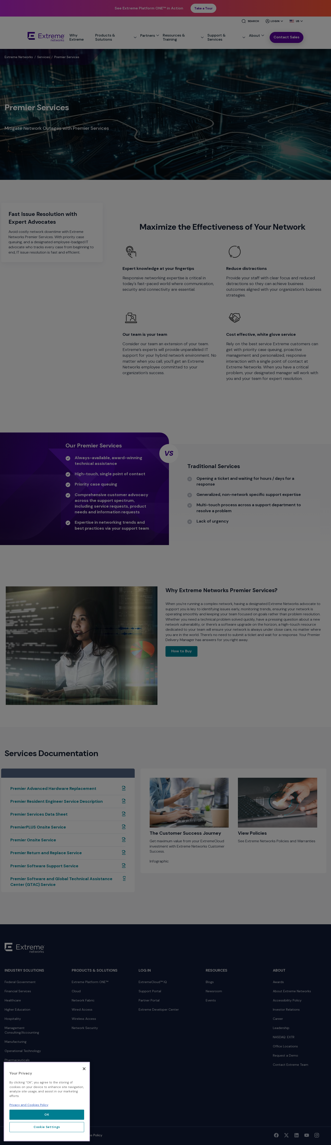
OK (46, 1115)
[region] (47, 1101)
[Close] (84, 1069)
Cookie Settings (47, 1127)
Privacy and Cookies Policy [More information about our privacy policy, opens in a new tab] (28, 1105)
